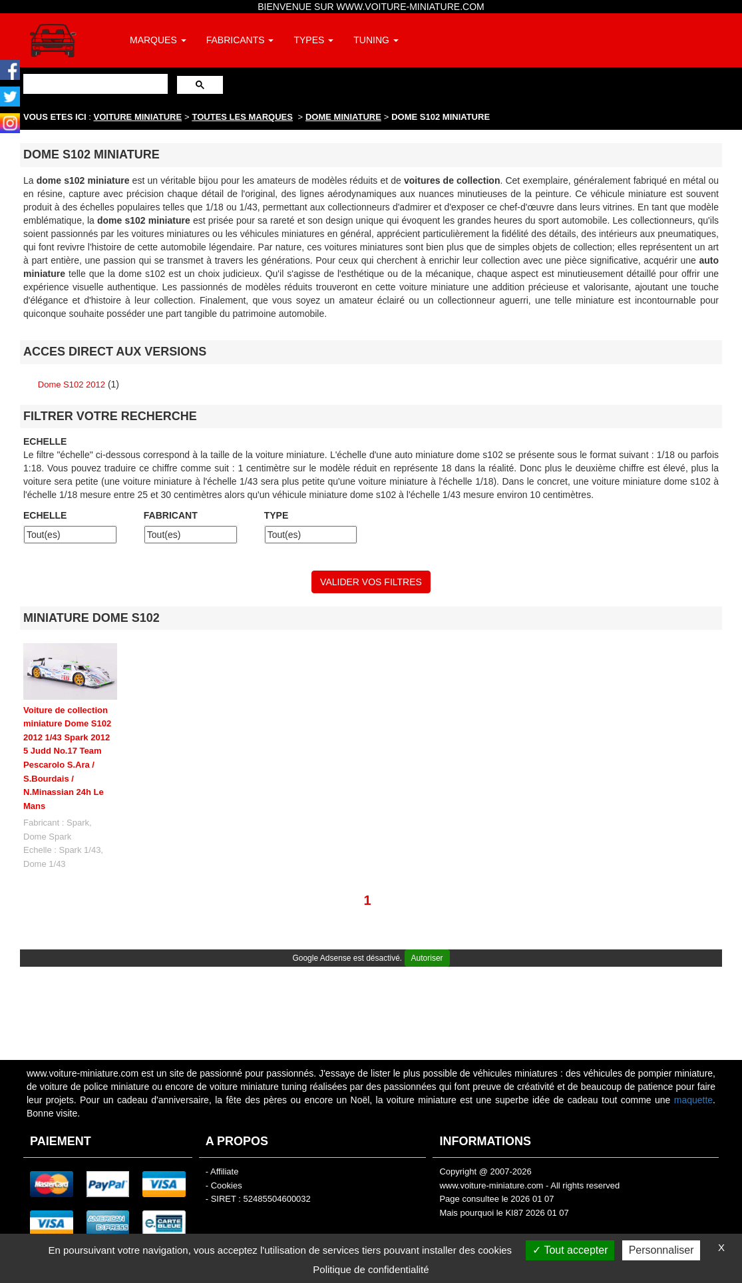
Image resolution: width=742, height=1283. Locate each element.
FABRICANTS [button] (240, 40)
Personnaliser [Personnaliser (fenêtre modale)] (661, 1250)
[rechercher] (94, 84)
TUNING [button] (376, 40)
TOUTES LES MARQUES (242, 117)
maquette (693, 1100)
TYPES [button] (313, 40)
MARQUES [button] (158, 40)
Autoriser (427, 958)
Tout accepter (570, 1250)
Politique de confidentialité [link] (371, 1269)
